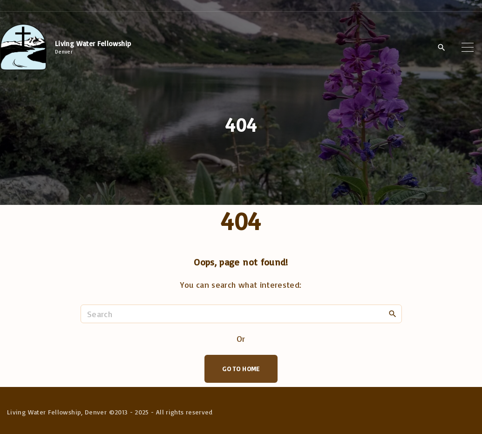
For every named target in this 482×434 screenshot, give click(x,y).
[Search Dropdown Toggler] (441, 47)
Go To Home (241, 369)
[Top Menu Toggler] (467, 47)
